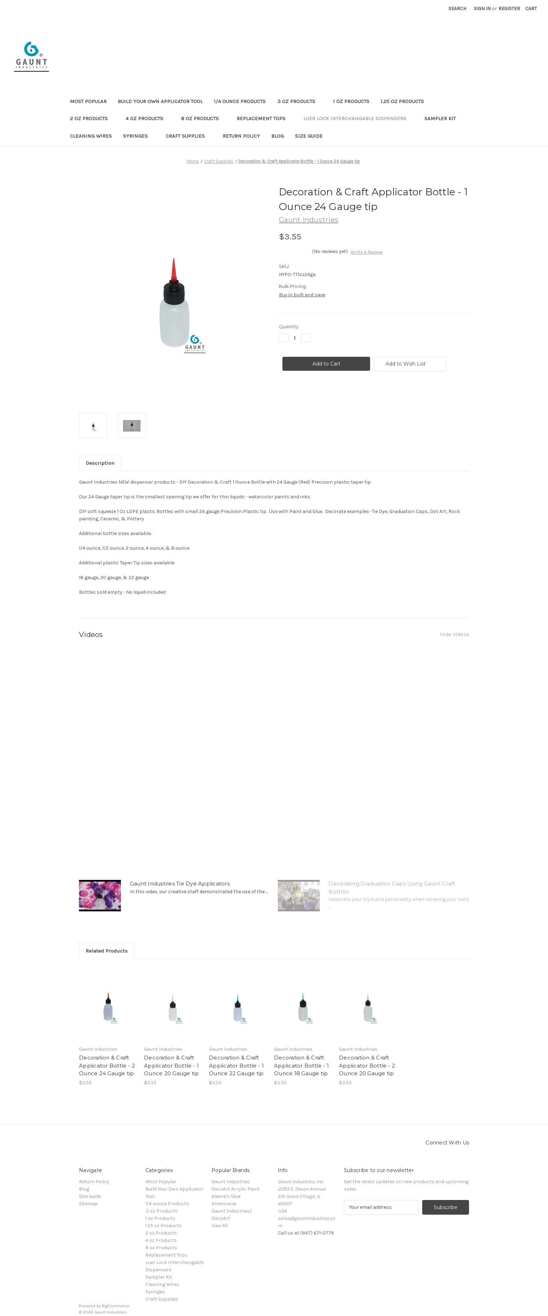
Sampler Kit (440, 118)
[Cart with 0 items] (531, 8)
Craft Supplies (188, 136)
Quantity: (289, 326)
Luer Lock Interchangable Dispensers (358, 118)
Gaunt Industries (230, 1182)
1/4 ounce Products (240, 101)
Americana (223, 1204)
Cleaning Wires (91, 136)
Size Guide (309, 136)
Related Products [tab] (107, 951)
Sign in (482, 9)
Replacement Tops (264, 118)
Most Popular (88, 101)
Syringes (138, 136)
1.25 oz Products (406, 101)
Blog (277, 136)
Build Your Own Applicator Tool (160, 101)
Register (509, 9)
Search (457, 9)
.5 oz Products (299, 101)
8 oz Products (203, 118)
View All (219, 1226)
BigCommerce (115, 1305)
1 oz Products (351, 101)
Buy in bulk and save (302, 295)
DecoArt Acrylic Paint (235, 1189)
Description (100, 463)
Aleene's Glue (225, 1196)
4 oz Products (147, 118)
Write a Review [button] (367, 252)
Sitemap (88, 1204)
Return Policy (241, 136)
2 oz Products (92, 118)
